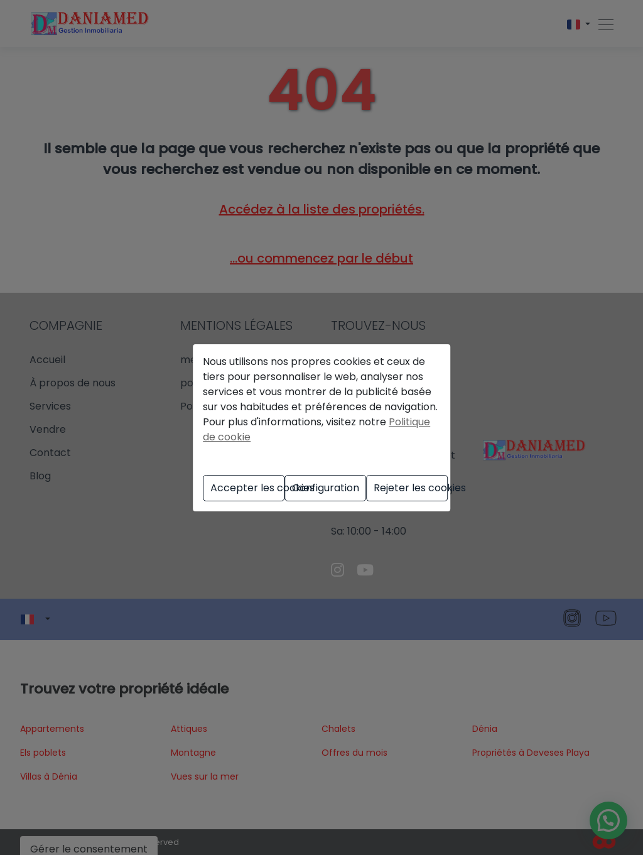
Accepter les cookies (247, 488)
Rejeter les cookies (411, 488)
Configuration (325, 488)
